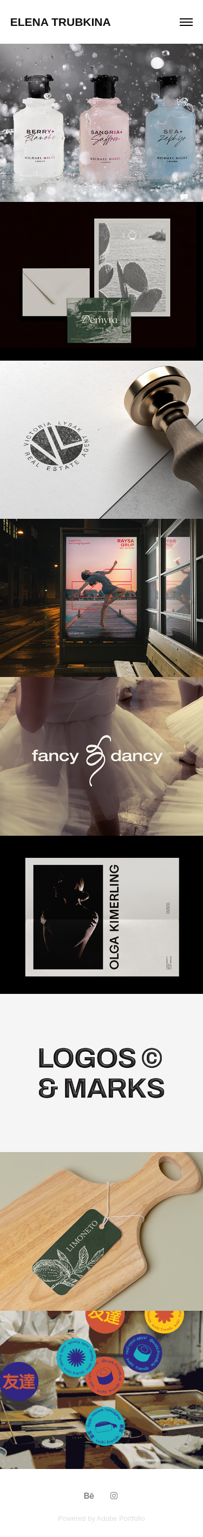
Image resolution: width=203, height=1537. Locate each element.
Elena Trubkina (60, 22)
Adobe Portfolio (121, 1518)
